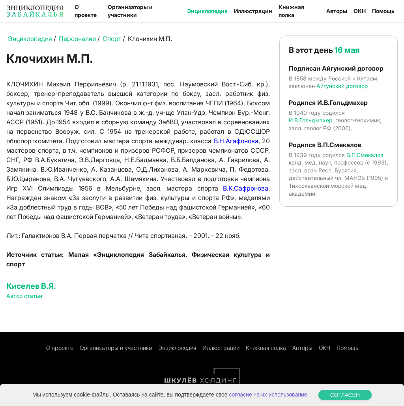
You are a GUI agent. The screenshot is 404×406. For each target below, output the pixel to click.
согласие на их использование (268, 394)
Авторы (336, 10)
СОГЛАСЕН (345, 395)
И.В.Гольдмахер (310, 120)
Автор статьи (24, 295)
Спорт (112, 39)
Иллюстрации (253, 10)
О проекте (86, 11)
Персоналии (77, 39)
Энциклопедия (207, 10)
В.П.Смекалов (364, 155)
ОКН (360, 10)
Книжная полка (291, 11)
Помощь (383, 10)
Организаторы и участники (130, 11)
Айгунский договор (342, 85)
